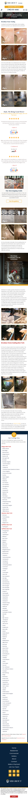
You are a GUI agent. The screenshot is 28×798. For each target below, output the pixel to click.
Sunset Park (5, 507)
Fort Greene (5, 482)
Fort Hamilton (6, 484)
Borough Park (6, 458)
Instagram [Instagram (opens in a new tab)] (10, 771)
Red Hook (5, 499)
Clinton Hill (5, 465)
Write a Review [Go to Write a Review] (1, 10)
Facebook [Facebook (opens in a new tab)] (14, 771)
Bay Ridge (5, 450)
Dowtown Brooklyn (7, 473)
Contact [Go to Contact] (14, 762)
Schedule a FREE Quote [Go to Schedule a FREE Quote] (14, 7)
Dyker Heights (6, 477)
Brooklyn (5, 460)
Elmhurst (5, 515)
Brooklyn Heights (7, 462)
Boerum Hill (5, 456)
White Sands (6, 509)
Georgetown (6, 486)
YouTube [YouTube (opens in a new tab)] (10, 775)
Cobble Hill (5, 467)
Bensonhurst (6, 452)
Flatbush (5, 479)
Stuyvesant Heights (7, 505)
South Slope (5, 503)
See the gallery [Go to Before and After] (14, 201)
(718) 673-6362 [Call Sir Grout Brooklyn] (13, 10)
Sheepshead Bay (7, 501)
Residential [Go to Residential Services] (14, 751)
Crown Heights (6, 471)
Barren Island (6, 448)
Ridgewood (5, 522)
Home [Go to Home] (14, 748)
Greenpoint (5, 490)
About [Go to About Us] (14, 759)
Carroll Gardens (6, 463)
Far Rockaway (6, 517)
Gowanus (5, 488)
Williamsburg (6, 511)
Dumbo (4, 475)
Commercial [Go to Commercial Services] (14, 753)
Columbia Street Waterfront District (11, 469)
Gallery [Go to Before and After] (14, 756)
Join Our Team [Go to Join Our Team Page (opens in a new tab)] (14, 767)
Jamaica (5, 521)
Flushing (4, 519)
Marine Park (5, 492)
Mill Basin (5, 494)
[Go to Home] (14, 3)
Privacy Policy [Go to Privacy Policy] (17, 790)
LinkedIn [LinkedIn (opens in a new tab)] (14, 775)
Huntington (5, 526)
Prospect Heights (7, 498)
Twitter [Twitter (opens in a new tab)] (18, 771)
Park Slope (5, 496)
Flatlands (5, 481)
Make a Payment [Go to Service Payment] (14, 764)
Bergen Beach (6, 454)
